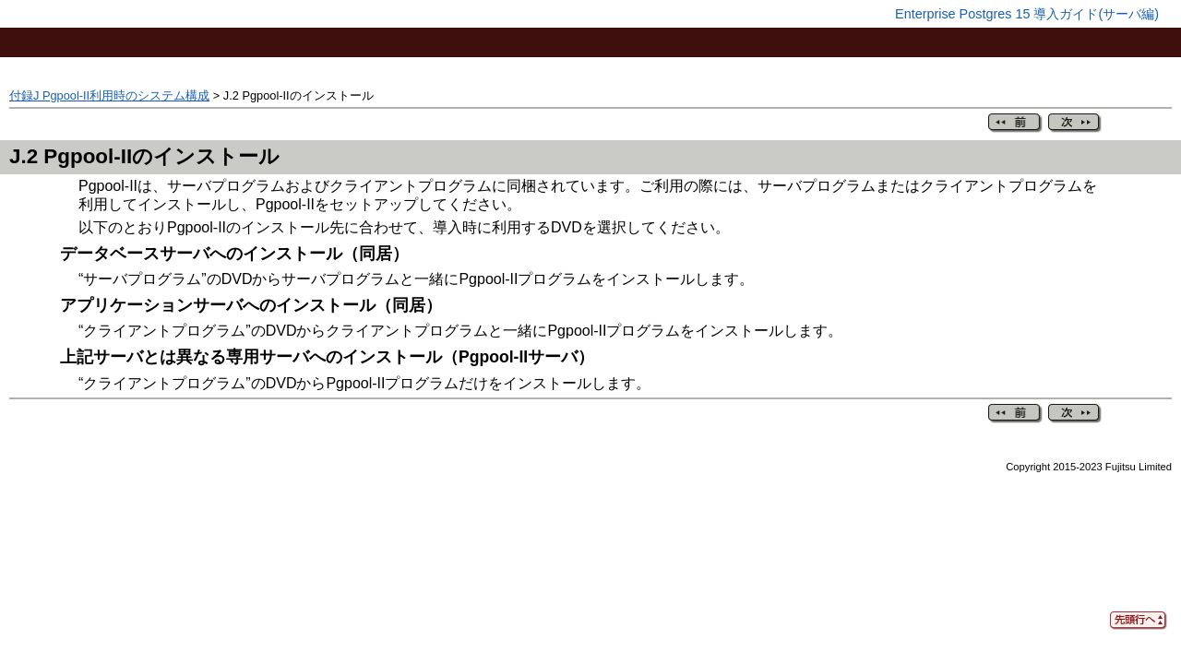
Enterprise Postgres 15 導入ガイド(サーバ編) (1027, 13)
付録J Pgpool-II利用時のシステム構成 (109, 95)
